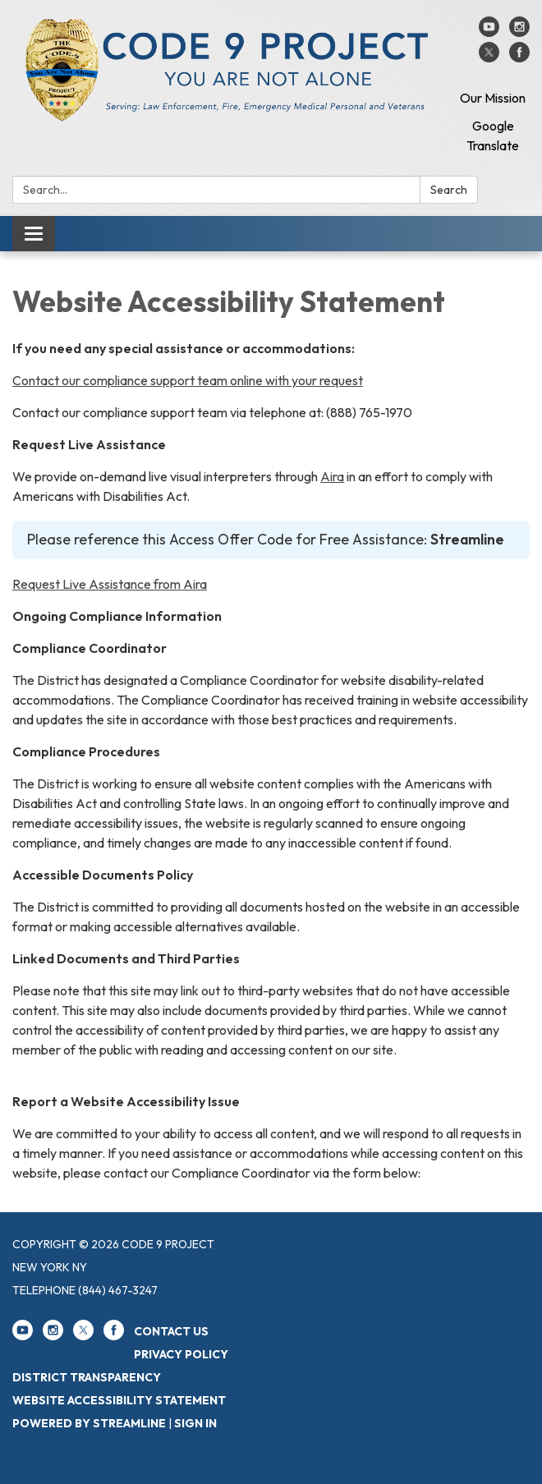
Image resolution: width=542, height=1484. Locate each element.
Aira (332, 476)
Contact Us (171, 1331)
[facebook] (519, 57)
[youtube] (489, 32)
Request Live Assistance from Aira (109, 584)
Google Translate (492, 135)
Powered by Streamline (89, 1423)
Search (448, 189)
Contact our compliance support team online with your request (187, 380)
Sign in (195, 1423)
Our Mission (493, 98)
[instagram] (519, 32)
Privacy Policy (181, 1354)
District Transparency (86, 1377)
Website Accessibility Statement (119, 1400)
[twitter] (489, 57)
